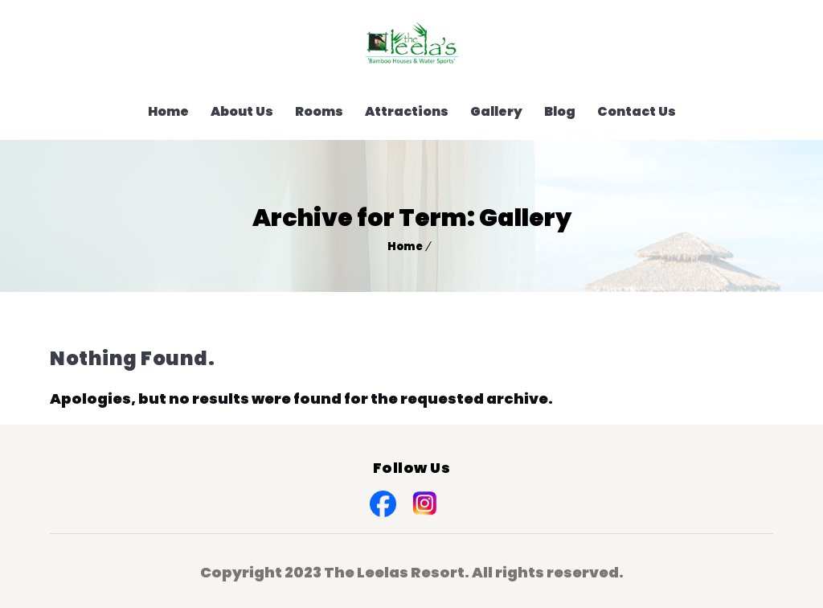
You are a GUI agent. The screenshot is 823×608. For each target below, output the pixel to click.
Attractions (406, 111)
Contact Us (636, 111)
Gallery (496, 111)
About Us (242, 111)
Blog (559, 111)
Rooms (319, 111)
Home (168, 111)
